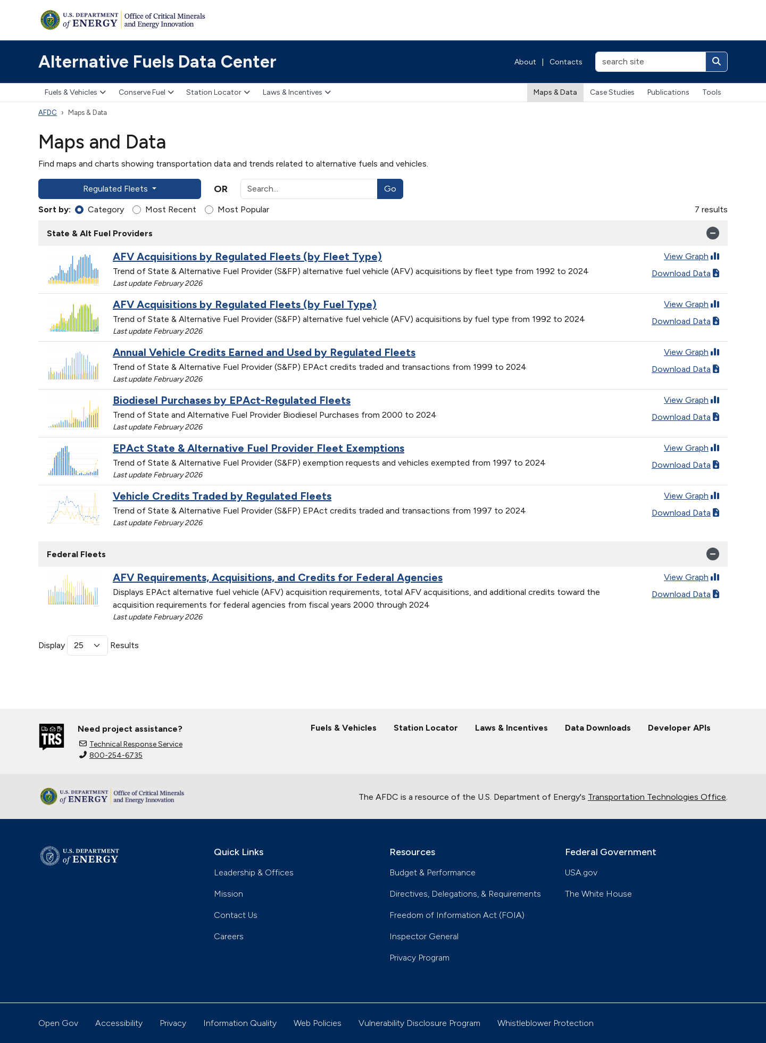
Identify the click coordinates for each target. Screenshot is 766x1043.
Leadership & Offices (254, 872)
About (525, 62)
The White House (598, 894)
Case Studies (612, 92)
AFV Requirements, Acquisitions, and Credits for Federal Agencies (278, 577)
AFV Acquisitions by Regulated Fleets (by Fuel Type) (245, 304)
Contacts (565, 62)
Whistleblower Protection (545, 1023)
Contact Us (235, 915)
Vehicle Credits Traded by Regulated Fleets (222, 496)
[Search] (716, 62)
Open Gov (58, 1023)
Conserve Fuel (146, 92)
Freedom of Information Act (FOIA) (456, 915)
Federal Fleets (383, 554)
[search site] (650, 62)
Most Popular (243, 209)
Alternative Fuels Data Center (157, 62)
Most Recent (170, 209)
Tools (711, 92)
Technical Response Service (130, 744)
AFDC (47, 113)
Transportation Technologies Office (657, 797)
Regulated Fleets (116, 189)
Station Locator (218, 92)
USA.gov (581, 872)
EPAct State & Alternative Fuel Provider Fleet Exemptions (258, 448)
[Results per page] (87, 645)
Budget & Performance (432, 872)
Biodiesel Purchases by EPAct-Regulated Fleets (232, 400)
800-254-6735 (111, 755)
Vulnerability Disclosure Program (419, 1023)
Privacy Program (419, 958)
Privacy (173, 1023)
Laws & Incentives (297, 92)
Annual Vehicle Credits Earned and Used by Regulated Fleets (264, 352)
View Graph (691, 256)
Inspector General (424, 936)
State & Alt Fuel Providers (383, 233)
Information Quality (240, 1023)
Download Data (685, 273)
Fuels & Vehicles (75, 92)
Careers (229, 936)
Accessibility (119, 1023)
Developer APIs (679, 728)
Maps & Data (555, 92)
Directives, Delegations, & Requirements (465, 894)
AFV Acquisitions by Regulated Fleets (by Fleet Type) (247, 256)
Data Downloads (598, 728)
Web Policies (318, 1023)
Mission (228, 894)
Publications (668, 92)
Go (390, 189)
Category (106, 209)
